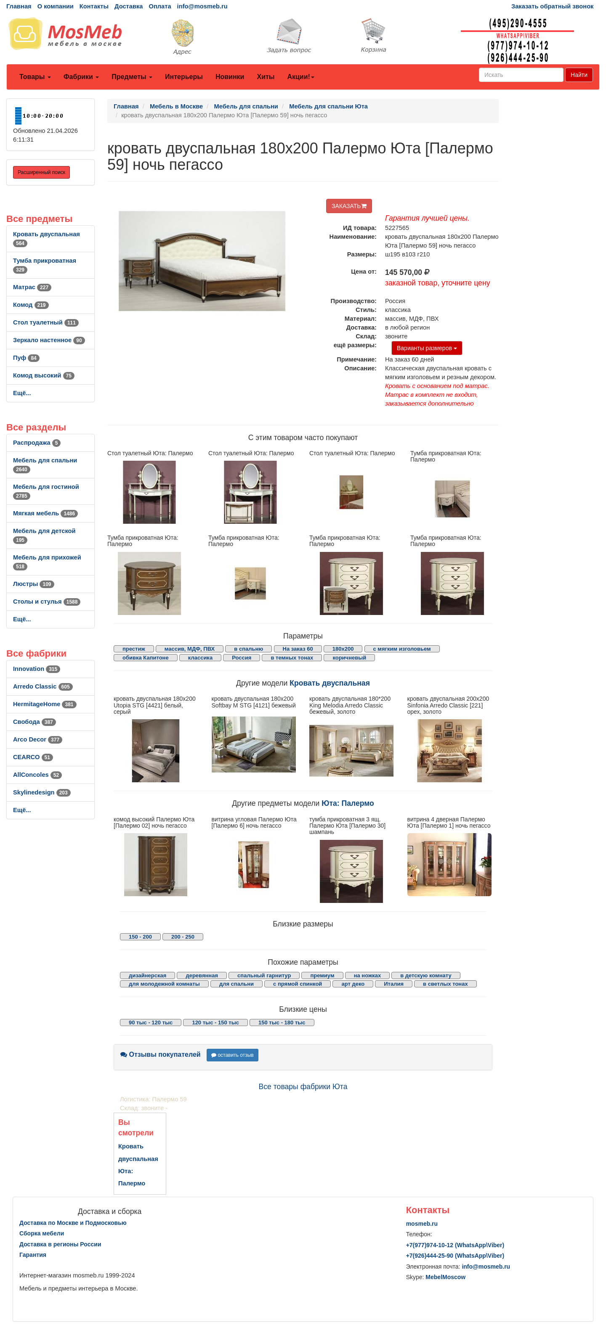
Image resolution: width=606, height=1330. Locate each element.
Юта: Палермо (348, 803)
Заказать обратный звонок (552, 6)
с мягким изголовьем (402, 649)
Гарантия (32, 1254)
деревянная (202, 975)
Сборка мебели (41, 1233)
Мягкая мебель (45, 513)
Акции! (300, 76)
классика (200, 657)
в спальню (248, 649)
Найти (579, 74)
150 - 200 (140, 937)
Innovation (36, 668)
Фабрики (81, 76)
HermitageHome (45, 704)
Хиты (265, 76)
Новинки (230, 76)
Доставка (128, 6)
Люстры (33, 584)
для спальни (236, 984)
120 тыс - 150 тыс (215, 1022)
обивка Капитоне (145, 657)
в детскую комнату (426, 975)
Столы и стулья (46, 601)
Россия (241, 657)
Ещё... (22, 393)
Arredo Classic (43, 686)
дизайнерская (147, 975)
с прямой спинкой (297, 984)
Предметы (132, 76)
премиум (322, 975)
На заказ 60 (298, 649)
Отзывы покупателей (160, 1054)
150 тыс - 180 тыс (282, 1022)
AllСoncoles (37, 774)
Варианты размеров (427, 348)
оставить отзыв (232, 1055)
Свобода (34, 721)
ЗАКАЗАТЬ (349, 206)
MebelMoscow (445, 1277)
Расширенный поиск (41, 172)
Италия (394, 984)
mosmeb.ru (422, 1223)
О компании (55, 6)
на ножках (367, 975)
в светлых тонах (445, 984)
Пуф (26, 357)
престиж (133, 649)
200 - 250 (182, 937)
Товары (35, 76)
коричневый (349, 657)
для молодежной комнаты (164, 984)
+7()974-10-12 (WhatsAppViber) (455, 1245)
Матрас (32, 287)
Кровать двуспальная (330, 683)
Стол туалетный (46, 322)
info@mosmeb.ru (202, 6)
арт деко (352, 984)
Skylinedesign (42, 792)
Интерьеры (184, 76)
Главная (19, 6)
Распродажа (37, 442)
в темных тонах (292, 657)
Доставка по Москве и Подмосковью (73, 1222)
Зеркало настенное (49, 340)
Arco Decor (37, 739)
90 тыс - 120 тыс (151, 1022)
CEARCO (33, 757)
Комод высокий (43, 375)
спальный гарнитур (264, 975)
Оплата (160, 6)
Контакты (94, 6)
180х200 (343, 649)
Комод (31, 304)
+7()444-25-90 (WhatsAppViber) (455, 1255)
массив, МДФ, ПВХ (190, 649)
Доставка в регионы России (60, 1244)
